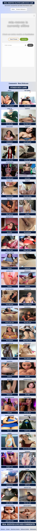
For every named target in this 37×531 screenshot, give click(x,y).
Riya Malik (9, 487)
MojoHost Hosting (15, 529)
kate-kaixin (27, 144)
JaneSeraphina (27, 505)
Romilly (27, 469)
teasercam (27, 268)
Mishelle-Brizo (27, 199)
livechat (9, 286)
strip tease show (27, 340)
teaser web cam (9, 322)
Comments (13, 83)
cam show (27, 178)
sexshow (9, 376)
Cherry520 (27, 325)
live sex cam (9, 250)
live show (9, 232)
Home (13, 9)
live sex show (9, 196)
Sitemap (3, 529)
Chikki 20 (9, 108)
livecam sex (9, 448)
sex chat (27, 394)
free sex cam (9, 160)
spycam (9, 268)
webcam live (9, 485)
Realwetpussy (27, 289)
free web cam (9, 178)
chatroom (27, 286)
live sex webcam (9, 106)
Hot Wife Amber (10, 289)
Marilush (27, 126)
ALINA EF (27, 253)
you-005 (27, 433)
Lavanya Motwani (9, 415)
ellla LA (9, 90)
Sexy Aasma (9, 469)
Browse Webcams (21, 9)
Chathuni (27, 180)
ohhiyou (27, 361)
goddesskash (9, 217)
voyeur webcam (27, 304)
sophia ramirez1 (9, 253)
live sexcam (27, 106)
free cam (9, 430)
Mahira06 (27, 162)
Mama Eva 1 (27, 343)
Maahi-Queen (27, 415)
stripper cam (9, 466)
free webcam (27, 358)
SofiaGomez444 (27, 379)
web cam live (9, 503)
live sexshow (27, 232)
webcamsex (9, 142)
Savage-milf (9, 307)
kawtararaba (27, 217)
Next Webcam (23, 83)
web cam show (27, 196)
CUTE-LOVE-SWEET (9, 505)
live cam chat (27, 322)
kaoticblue (9, 361)
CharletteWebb (9, 162)
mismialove (27, 307)
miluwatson (27, 271)
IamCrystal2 (9, 126)
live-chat (27, 376)
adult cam (27, 485)
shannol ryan (27, 487)
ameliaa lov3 (9, 271)
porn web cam (27, 142)
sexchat (9, 412)
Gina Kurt (9, 451)
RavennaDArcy (27, 397)
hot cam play (9, 124)
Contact (8, 529)
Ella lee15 (9, 379)
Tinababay (27, 451)
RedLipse (9, 144)
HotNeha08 (9, 180)
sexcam (27, 214)
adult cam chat (27, 250)
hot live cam (27, 160)
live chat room (27, 124)
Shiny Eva (9, 199)
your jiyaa (27, 235)
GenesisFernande (9, 397)
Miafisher (27, 108)
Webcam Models (25, 529)
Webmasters (33, 529)
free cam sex (9, 214)
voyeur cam (27, 430)
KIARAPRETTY (9, 325)
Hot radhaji (27, 90)
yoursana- (9, 235)
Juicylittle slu (9, 343)
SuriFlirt (9, 433)
